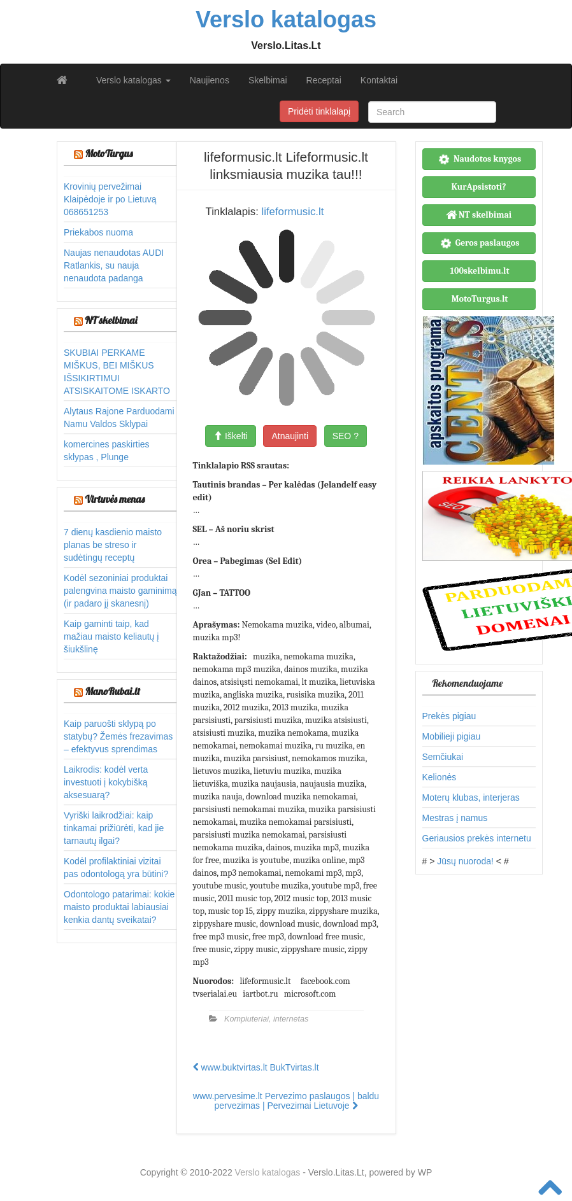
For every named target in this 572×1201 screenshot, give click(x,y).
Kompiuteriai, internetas (266, 1019)
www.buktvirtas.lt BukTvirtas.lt (256, 1067)
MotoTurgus (108, 153)
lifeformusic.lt (292, 212)
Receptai (323, 80)
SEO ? (345, 436)
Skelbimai (267, 80)
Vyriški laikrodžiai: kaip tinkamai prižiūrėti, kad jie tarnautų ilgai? (114, 828)
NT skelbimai (111, 320)
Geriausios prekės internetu (476, 838)
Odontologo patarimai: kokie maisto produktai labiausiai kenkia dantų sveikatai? (119, 907)
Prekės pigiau (449, 716)
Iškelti (230, 436)
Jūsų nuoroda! (465, 861)
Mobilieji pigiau (451, 736)
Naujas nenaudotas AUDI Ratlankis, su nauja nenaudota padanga (114, 265)
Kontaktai (379, 80)
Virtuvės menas (115, 499)
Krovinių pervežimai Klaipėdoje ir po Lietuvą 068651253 (110, 199)
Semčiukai (443, 757)
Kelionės (439, 777)
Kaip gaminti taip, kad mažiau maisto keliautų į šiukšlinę (111, 636)
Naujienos (209, 80)
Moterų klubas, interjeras (471, 797)
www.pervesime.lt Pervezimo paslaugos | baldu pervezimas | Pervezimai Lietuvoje (286, 1101)
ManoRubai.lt (112, 691)
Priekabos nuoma (98, 232)
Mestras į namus (455, 818)
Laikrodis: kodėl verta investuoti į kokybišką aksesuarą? (106, 782)
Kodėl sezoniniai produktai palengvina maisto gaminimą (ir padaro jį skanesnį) (120, 590)
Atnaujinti (289, 436)
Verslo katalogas (133, 80)
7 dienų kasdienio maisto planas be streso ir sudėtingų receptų (113, 545)
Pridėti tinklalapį (319, 111)
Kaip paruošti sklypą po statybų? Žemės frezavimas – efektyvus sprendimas (118, 736)
